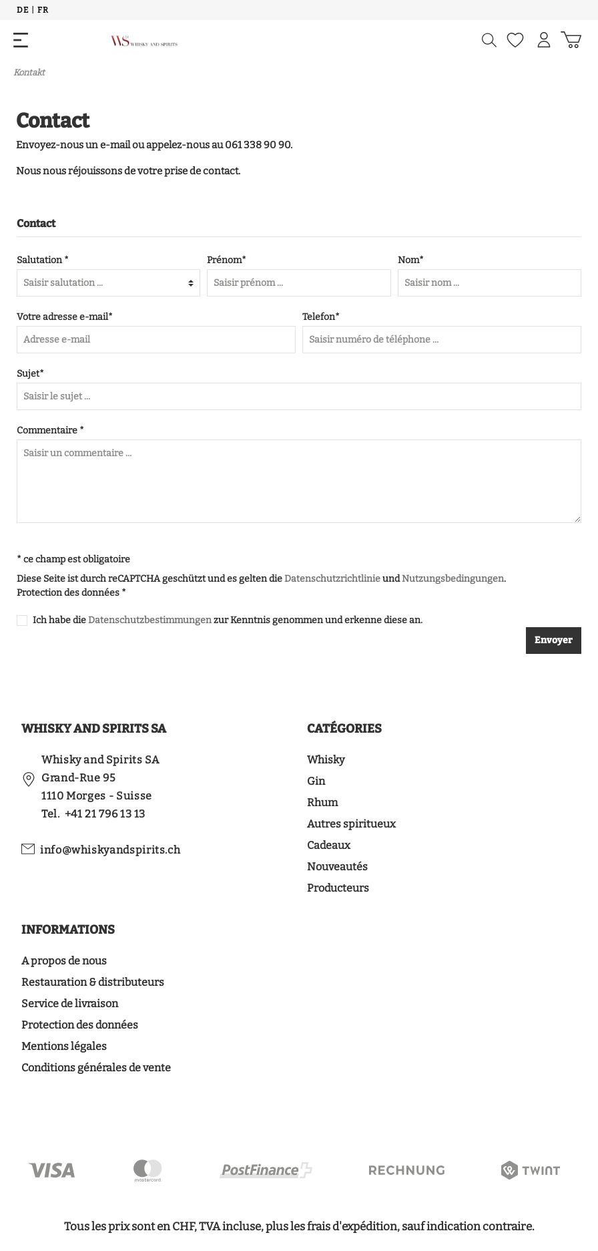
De (22, 9)
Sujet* (30, 373)
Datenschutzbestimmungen (150, 620)
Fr (42, 9)
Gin (316, 781)
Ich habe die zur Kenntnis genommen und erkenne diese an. (227, 620)
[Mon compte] (544, 40)
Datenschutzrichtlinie (332, 578)
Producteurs (338, 888)
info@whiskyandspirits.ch (110, 850)
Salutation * (43, 260)
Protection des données (79, 1025)
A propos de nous (64, 960)
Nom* (411, 260)
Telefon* (321, 317)
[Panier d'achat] (571, 40)
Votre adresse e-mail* (65, 317)
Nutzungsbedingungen (453, 578)
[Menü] (20, 40)
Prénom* (226, 260)
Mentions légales (64, 1046)
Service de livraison (69, 1003)
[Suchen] (489, 40)
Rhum (322, 802)
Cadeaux (328, 845)
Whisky (325, 759)
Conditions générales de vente (96, 1067)
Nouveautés (337, 866)
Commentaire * (50, 430)
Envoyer (554, 640)
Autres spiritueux (351, 824)
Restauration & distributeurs (92, 982)
